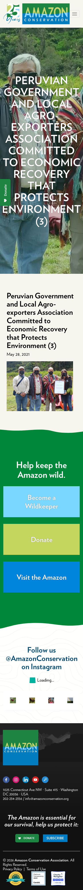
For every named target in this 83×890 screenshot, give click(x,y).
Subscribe (55, 838)
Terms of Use (36, 869)
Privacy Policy (12, 869)
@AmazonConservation (41, 658)
